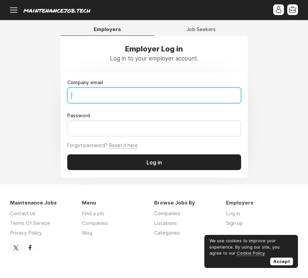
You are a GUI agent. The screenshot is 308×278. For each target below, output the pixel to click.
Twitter (15, 247)
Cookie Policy (251, 253)
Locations (165, 223)
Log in (233, 213)
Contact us (22, 213)
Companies (95, 223)
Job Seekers (201, 29)
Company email (85, 82)
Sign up (234, 223)
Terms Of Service (30, 223)
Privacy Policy (26, 233)
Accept (281, 261)
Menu (15, 10)
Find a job (93, 213)
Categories (167, 233)
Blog (87, 233)
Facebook (30, 247)
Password (78, 115)
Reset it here (123, 145)
